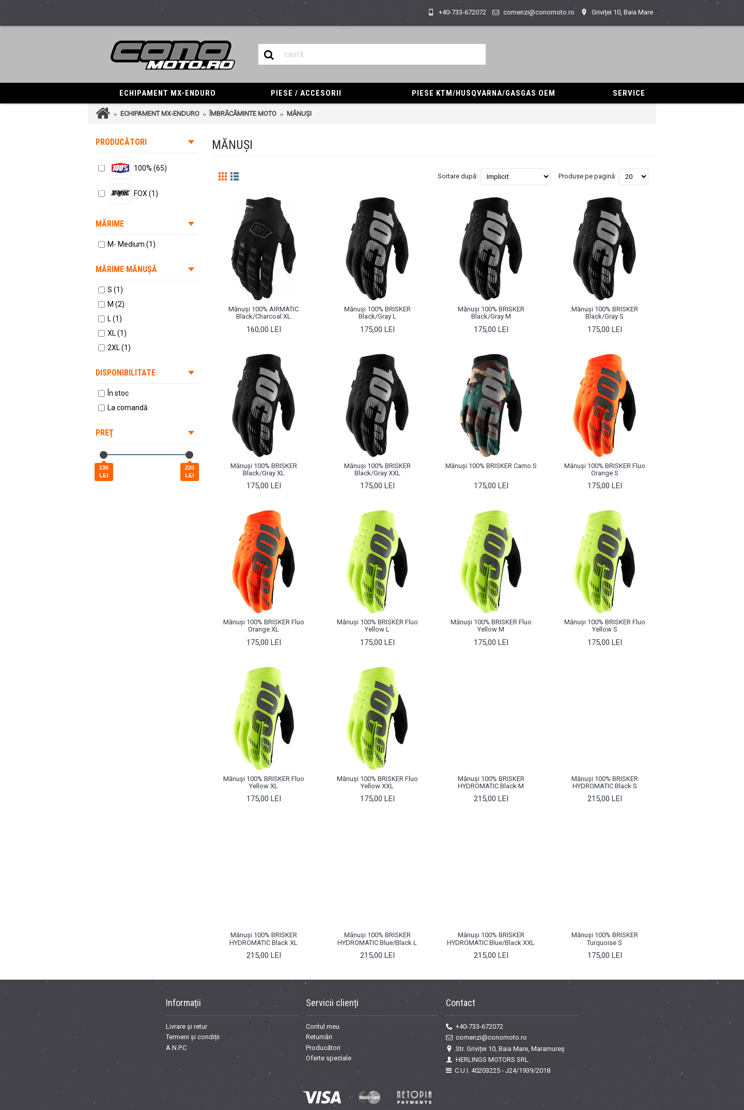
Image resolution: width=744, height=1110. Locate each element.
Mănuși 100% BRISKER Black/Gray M (491, 312)
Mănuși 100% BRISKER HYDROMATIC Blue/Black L (377, 938)
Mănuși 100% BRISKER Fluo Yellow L (377, 625)
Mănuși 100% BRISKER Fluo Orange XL (263, 625)
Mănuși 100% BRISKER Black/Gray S (604, 312)
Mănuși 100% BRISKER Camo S (491, 466)
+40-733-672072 (474, 1027)
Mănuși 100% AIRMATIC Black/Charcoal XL (263, 312)
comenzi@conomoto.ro (486, 1037)
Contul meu (322, 1026)
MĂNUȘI (299, 113)
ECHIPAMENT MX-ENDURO (159, 113)
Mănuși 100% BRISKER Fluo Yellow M (491, 625)
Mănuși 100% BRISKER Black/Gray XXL (377, 469)
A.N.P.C (176, 1048)
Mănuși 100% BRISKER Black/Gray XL (263, 469)
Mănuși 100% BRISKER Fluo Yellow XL (263, 782)
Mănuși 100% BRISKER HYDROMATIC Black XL (263, 938)
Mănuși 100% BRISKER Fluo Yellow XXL (377, 782)
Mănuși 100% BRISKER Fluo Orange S (604, 469)
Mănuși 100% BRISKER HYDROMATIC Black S (604, 782)
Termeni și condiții (193, 1037)
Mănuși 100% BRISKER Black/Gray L (377, 312)
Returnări (319, 1037)
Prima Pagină (103, 113)
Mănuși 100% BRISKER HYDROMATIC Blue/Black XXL (491, 938)
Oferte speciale (328, 1058)
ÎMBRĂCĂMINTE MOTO (242, 113)
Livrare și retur (186, 1026)
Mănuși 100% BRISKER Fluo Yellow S (604, 625)
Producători (323, 1048)
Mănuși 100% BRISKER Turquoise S (604, 938)
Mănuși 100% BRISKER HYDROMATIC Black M (491, 782)
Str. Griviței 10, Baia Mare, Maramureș (505, 1049)
